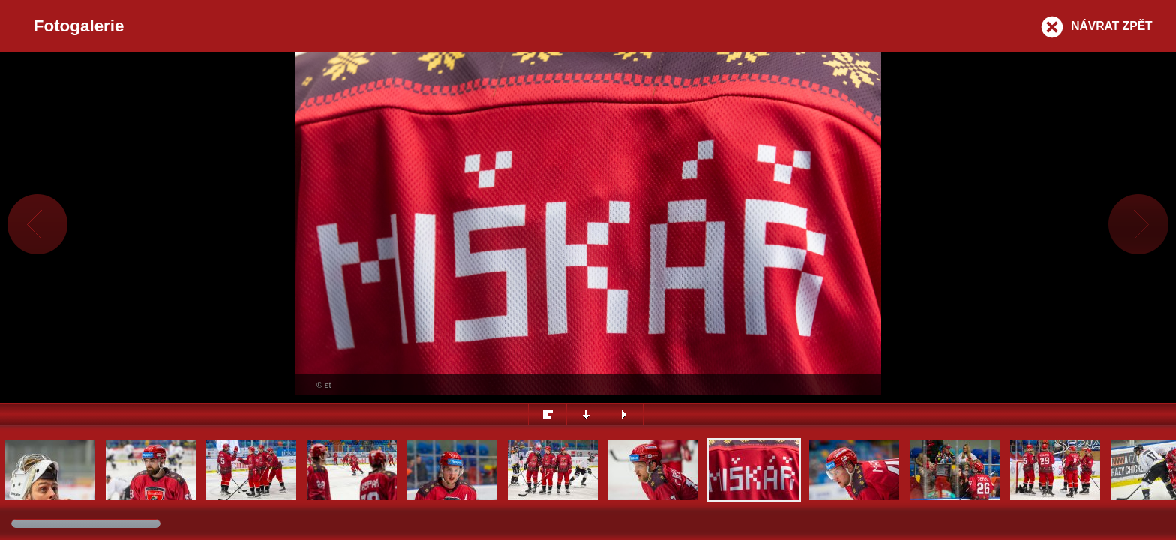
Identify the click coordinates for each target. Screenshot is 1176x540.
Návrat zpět (1111, 26)
